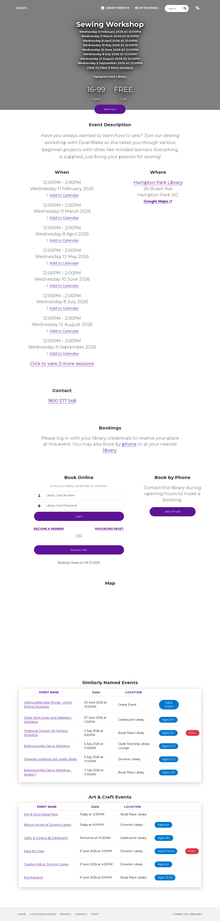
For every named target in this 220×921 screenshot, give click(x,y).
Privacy (65, 914)
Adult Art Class (34, 851)
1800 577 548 (62, 400)
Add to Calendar (62, 195)
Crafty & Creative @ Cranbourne (46, 838)
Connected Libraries (187, 914)
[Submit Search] (185, 8)
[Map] (110, 629)
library (109, 450)
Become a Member (49, 529)
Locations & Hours (43, 914)
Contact (81, 914)
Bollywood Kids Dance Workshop (47, 746)
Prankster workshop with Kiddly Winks (50, 759)
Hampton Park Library (158, 182)
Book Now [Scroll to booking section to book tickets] (110, 109)
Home (22, 914)
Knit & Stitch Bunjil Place (41, 814)
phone (129, 444)
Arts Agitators (33, 877)
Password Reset (109, 529)
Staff (95, 914)
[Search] (173, 8)
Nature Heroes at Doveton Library (47, 825)
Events (21, 8)
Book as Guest (79, 549)
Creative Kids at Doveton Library (46, 864)
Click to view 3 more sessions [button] (110, 68)
